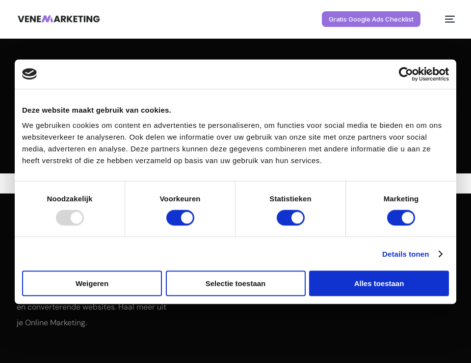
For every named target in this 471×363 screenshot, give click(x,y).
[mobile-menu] (443, 19)
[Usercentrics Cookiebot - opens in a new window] (406, 74)
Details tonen (405, 253)
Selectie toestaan (236, 283)
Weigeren (92, 283)
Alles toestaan (379, 283)
